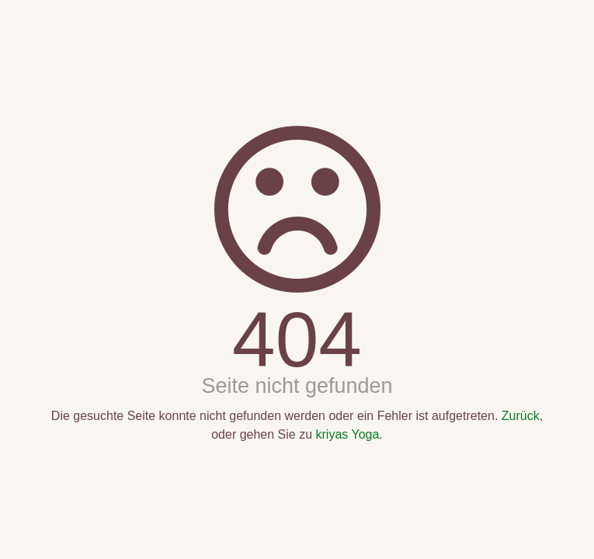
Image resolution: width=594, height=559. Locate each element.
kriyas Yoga (348, 434)
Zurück (521, 415)
